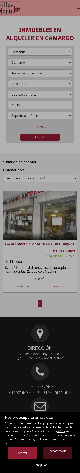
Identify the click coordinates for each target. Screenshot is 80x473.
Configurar (40, 465)
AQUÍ (60, 431)
